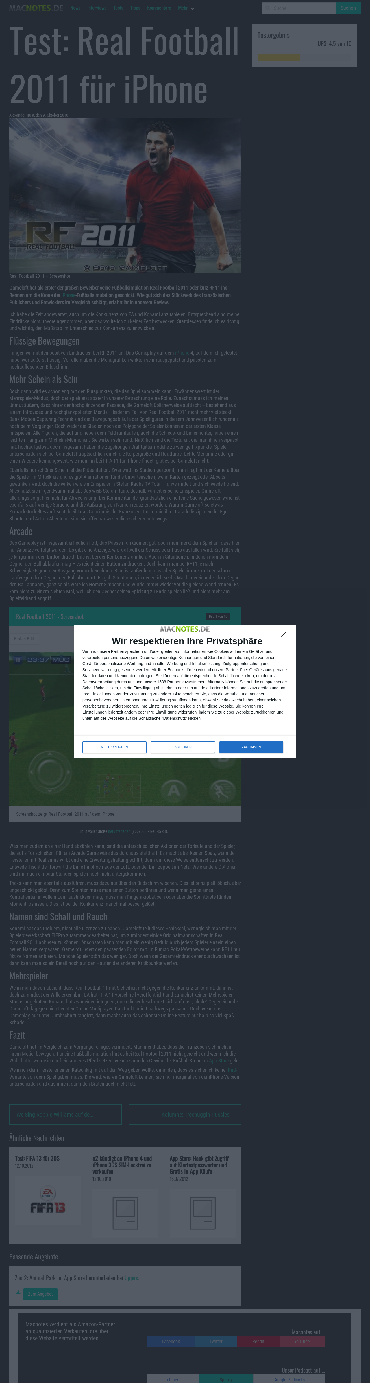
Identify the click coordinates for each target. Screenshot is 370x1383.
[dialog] (185, 691)
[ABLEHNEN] (286, 635)
